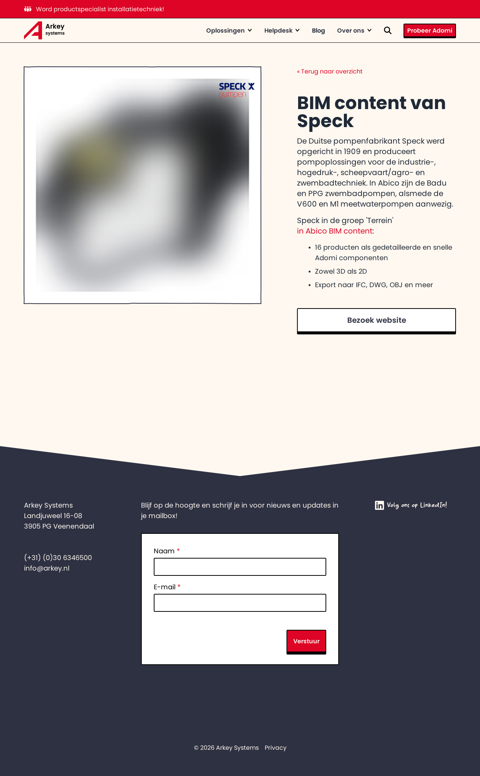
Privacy (275, 748)
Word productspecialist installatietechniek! (94, 9)
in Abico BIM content (334, 231)
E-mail (167, 587)
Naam (167, 551)
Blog (318, 30)
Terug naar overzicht (330, 71)
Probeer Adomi (429, 30)
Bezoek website (376, 320)
